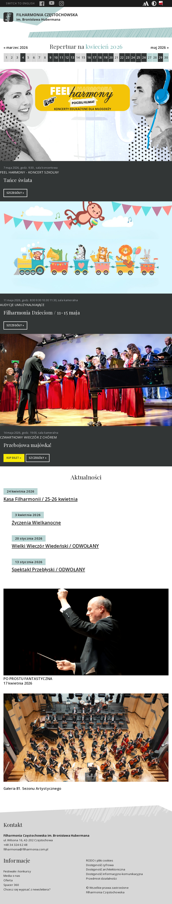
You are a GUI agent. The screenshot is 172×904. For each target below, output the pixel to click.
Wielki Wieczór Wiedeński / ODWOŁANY (55, 546)
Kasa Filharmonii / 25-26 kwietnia (40, 499)
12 (67, 57)
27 (149, 57)
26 (144, 57)
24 (133, 57)
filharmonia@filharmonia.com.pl (25, 849)
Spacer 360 (11, 885)
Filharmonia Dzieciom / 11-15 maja (41, 312)
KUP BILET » (15, 458)
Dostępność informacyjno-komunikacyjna (114, 874)
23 (127, 57)
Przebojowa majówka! (27, 445)
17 (94, 57)
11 (61, 57)
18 (100, 57)
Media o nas (11, 876)
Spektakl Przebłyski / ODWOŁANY (48, 570)
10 (56, 57)
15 (83, 57)
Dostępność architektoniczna (105, 870)
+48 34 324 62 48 (15, 845)
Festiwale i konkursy (17, 871)
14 (78, 57)
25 (138, 57)
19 (105, 57)
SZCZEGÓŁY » (16, 193)
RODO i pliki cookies (99, 861)
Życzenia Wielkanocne (36, 523)
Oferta (8, 881)
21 (116, 57)
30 (166, 57)
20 (111, 57)
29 (160, 57)
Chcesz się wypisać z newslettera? (26, 890)
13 (72, 57)
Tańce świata (17, 180)
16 (89, 57)
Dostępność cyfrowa (100, 865)
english (20, 3)
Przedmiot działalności (101, 879)
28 (155, 57)
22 (122, 57)
